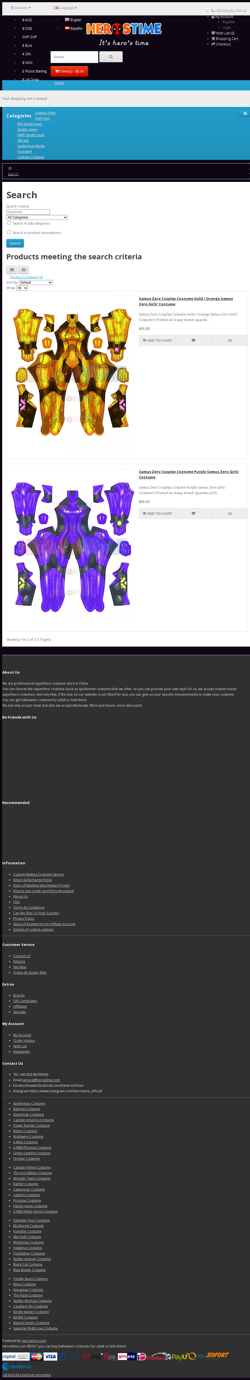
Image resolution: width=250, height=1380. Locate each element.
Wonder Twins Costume (31, 1178)
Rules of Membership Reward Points (41, 885)
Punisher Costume (27, 1231)
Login (226, 27)
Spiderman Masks (31, 146)
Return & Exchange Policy (32, 880)
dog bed (21, 1375)
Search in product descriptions (34, 232)
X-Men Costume (25, 1142)
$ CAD (27, 28)
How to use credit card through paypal (43, 891)
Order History (24, 1040)
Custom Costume (30, 157)
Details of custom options (33, 929)
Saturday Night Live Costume (35, 1328)
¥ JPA (26, 54)
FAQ (16, 902)
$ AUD (27, 20)
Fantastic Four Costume (31, 1220)
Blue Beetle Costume (29, 1270)
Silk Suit (23, 140)
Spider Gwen (27, 129)
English (73, 20)
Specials (19, 1012)
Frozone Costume (27, 1200)
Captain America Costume (33, 1120)
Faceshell (24, 151)
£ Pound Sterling (34, 71)
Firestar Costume (26, 1158)
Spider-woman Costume (32, 1259)
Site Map (19, 967)
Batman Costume (26, 1109)
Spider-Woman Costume (32, 1300)
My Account (22, 1035)
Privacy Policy (23, 918)
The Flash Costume (28, 1295)
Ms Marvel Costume (28, 1225)
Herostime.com (34, 1340)
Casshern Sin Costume (30, 1306)
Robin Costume (25, 1131)
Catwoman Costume (29, 1189)
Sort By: (12, 282)
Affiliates (20, 1006)
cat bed (8, 1375)
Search (13, 173)
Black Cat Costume (27, 1264)
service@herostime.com (41, 1080)
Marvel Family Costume (31, 1322)
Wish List (20, 1046)
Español (73, 28)
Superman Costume (28, 1114)
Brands (19, 995)
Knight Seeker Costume (31, 1311)
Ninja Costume (24, 1284)
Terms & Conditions (28, 907)
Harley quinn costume (30, 1206)
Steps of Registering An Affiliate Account (44, 924)
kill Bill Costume (25, 1317)
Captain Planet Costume (32, 1167)
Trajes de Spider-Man (30, 972)
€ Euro (27, 45)
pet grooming (40, 1375)
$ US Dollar (30, 80)
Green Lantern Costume (31, 1153)
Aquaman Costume (28, 1289)
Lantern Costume (26, 1195)
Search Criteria (17, 206)
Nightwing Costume (28, 1136)
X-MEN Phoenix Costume (32, 1147)
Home (59, 82)
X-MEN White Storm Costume (35, 1211)
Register (228, 22)
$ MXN (27, 62)
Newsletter (21, 1051)
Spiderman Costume (29, 1103)
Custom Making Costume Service (38, 874)
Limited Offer (45, 113)
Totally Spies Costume (30, 1278)
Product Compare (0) (26, 277)
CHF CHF (29, 37)
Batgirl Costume (25, 1184)
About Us (20, 896)
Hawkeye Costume (27, 1248)
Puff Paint (42, 118)
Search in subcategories (28, 223)
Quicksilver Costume (29, 1253)
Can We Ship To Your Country (36, 913)
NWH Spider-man (30, 135)
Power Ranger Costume (31, 1125)
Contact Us (21, 956)
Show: (10, 288)
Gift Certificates (25, 1001)
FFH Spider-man (29, 124)
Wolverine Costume (28, 1242)
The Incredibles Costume (32, 1173)
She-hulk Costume (27, 1236)
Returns (19, 961)
